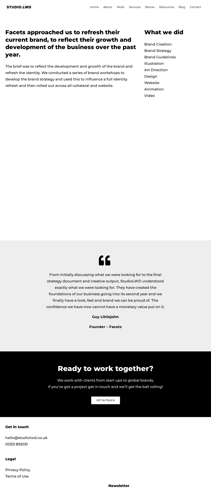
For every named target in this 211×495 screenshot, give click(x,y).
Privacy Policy (17, 470)
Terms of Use (17, 476)
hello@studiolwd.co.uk (26, 438)
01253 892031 (16, 444)
